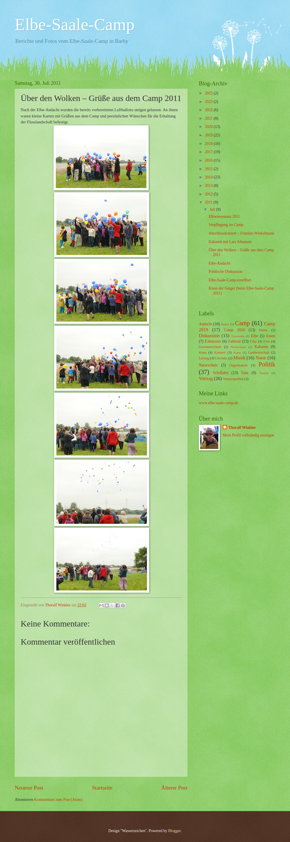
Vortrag (206, 378)
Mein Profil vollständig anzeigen (248, 435)
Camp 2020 (234, 330)
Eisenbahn (237, 336)
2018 (209, 144)
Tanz (245, 373)
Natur (260, 357)
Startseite (102, 788)
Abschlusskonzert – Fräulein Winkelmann (241, 233)
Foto (266, 341)
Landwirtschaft (258, 352)
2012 (209, 194)
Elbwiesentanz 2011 (224, 216)
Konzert (220, 352)
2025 (209, 93)
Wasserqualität (233, 379)
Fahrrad (234, 341)
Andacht (205, 324)
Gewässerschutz (210, 347)
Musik (239, 357)
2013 (209, 185)
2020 (209, 126)
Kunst (237, 352)
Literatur (221, 358)
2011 (209, 202)
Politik (267, 364)
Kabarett (261, 347)
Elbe (254, 336)
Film (253, 341)
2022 (209, 110)
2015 (209, 169)
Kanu (202, 352)
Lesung (204, 358)
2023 (209, 102)
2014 (209, 177)
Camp (242, 323)
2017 (209, 152)
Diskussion (209, 335)
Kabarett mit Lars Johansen (229, 242)
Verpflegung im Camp (225, 225)
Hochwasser (238, 347)
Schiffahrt (221, 373)
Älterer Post (174, 788)
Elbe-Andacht (219, 263)
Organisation (238, 365)
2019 (209, 135)
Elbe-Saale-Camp (75, 24)
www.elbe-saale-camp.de (218, 403)
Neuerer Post (29, 788)
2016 (209, 160)
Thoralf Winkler (242, 427)
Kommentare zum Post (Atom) (58, 799)
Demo (263, 330)
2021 (209, 118)
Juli (213, 209)
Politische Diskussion (225, 271)
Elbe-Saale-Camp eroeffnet (229, 280)
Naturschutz (208, 365)
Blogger (174, 831)
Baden (225, 324)
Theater (264, 373)
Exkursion (213, 341)
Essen (270, 336)
